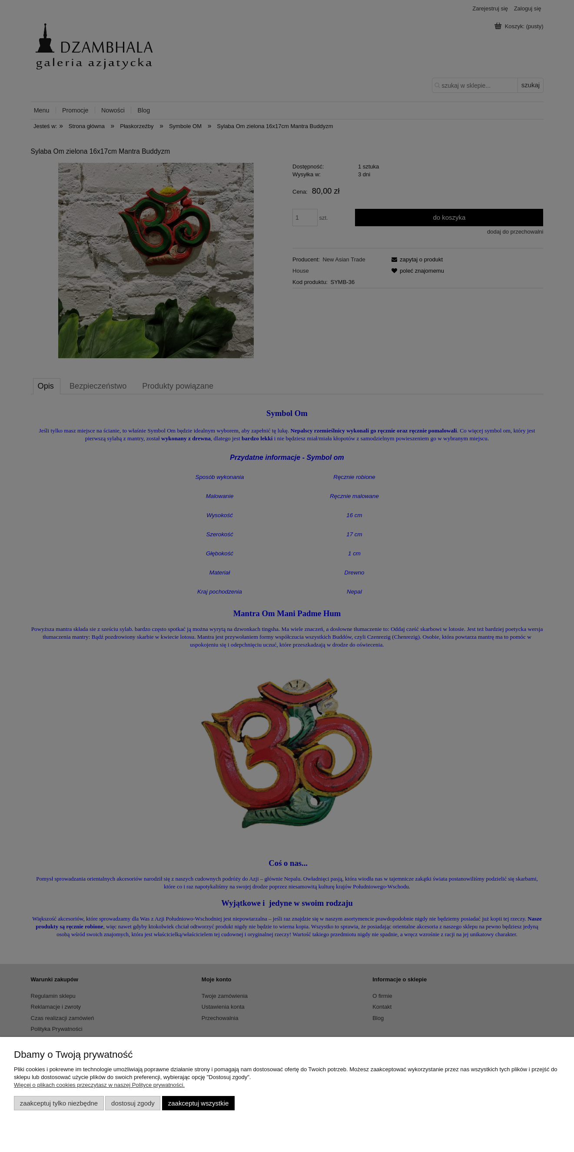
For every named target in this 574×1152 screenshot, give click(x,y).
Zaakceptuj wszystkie (198, 1103)
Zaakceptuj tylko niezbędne (59, 1103)
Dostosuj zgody (133, 1103)
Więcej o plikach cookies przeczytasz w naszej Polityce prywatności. (99, 1085)
